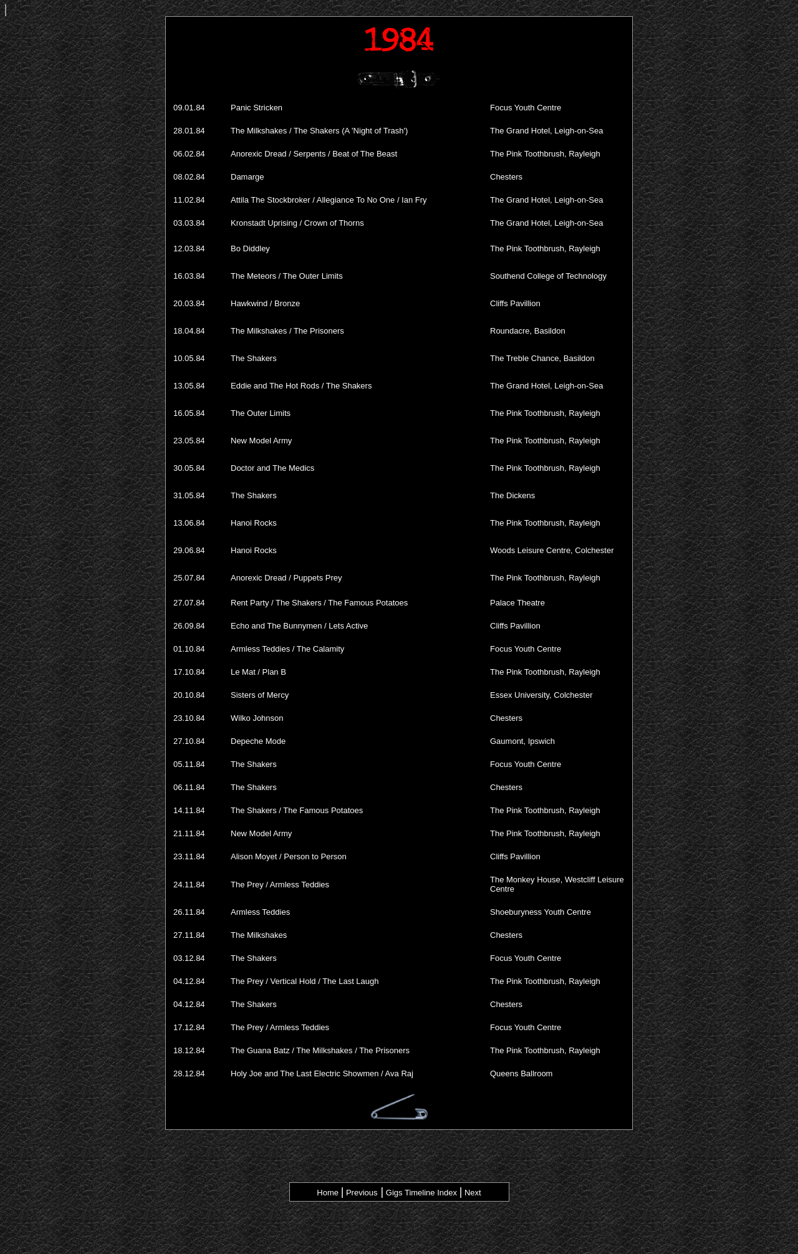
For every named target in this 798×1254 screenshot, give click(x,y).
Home (328, 1192)
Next (472, 1192)
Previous (360, 1192)
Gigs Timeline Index (420, 1192)
